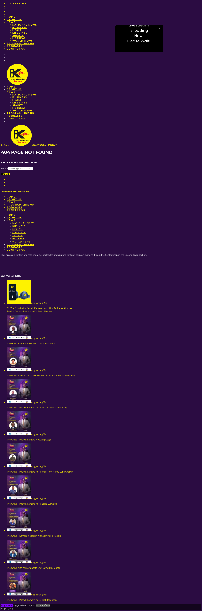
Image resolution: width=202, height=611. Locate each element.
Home (11, 17)
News (11, 22)
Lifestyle (19, 33)
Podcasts (14, 46)
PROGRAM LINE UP (20, 43)
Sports (18, 35)
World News (22, 40)
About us (14, 19)
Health (18, 30)
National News (24, 25)
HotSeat (19, 38)
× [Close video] (159, 28)
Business (19, 27)
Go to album (11, 276)
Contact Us (16, 48)
